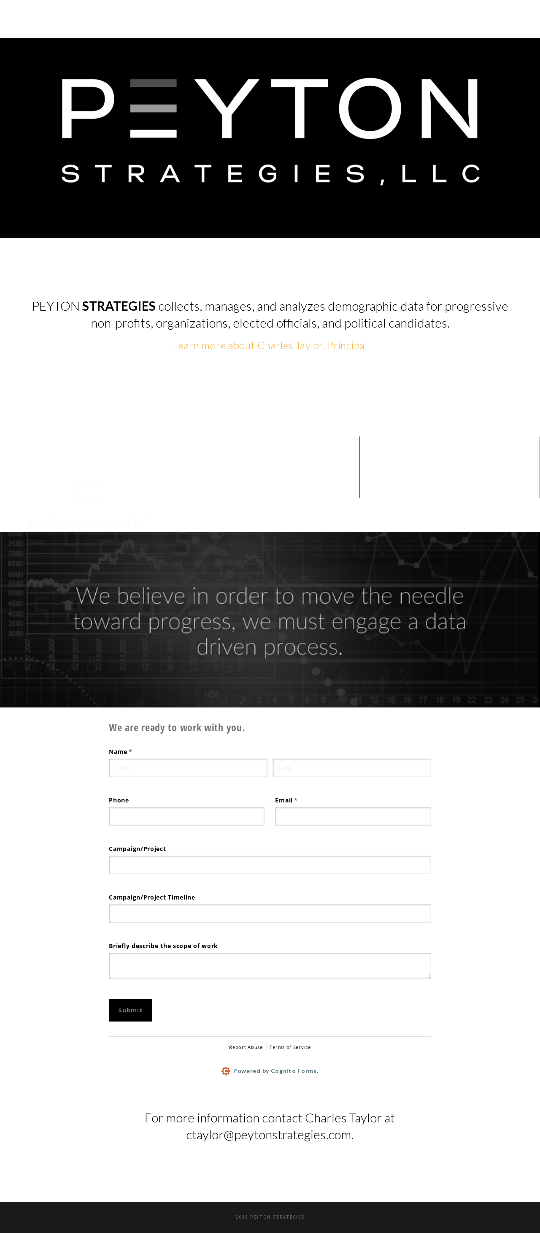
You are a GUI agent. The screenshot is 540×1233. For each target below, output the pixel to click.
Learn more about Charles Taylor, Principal (270, 345)
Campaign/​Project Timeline (152, 897)
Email (300, 800)
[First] (188, 768)
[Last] (352, 768)
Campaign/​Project (137, 849)
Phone (119, 800)
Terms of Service (290, 1047)
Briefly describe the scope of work (163, 946)
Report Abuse (245, 1047)
